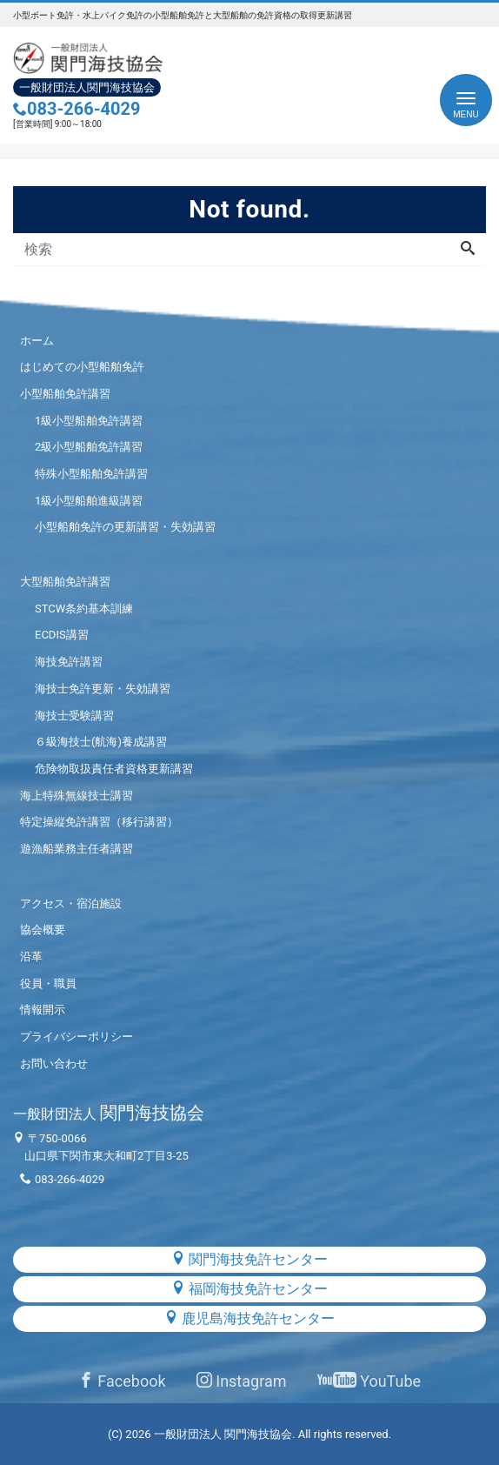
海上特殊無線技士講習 (76, 795)
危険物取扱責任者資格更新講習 (114, 768)
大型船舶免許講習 (65, 581)
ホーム (37, 340)
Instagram (241, 1381)
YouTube (369, 1381)
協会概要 (42, 929)
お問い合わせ (54, 1063)
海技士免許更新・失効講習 (102, 688)
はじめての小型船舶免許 (82, 366)
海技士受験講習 (74, 715)
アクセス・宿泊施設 (71, 903)
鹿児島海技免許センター (249, 1318)
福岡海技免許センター (249, 1289)
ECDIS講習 (62, 634)
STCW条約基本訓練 (84, 608)
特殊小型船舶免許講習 (91, 473)
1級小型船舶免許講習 (89, 420)
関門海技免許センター (249, 1259)
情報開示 (42, 1009)
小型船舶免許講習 (65, 393)
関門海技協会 (108, 1112)
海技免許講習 (69, 661)
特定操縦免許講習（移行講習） (99, 821)
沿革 (31, 956)
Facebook (122, 1381)
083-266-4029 (77, 108)
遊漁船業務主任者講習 (76, 848)
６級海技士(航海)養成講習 (101, 741)
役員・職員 (48, 983)
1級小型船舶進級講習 (89, 500)
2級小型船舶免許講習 (89, 446)
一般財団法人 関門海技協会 (223, 1434)
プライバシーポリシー (76, 1036)
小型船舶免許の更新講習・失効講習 (125, 526)
